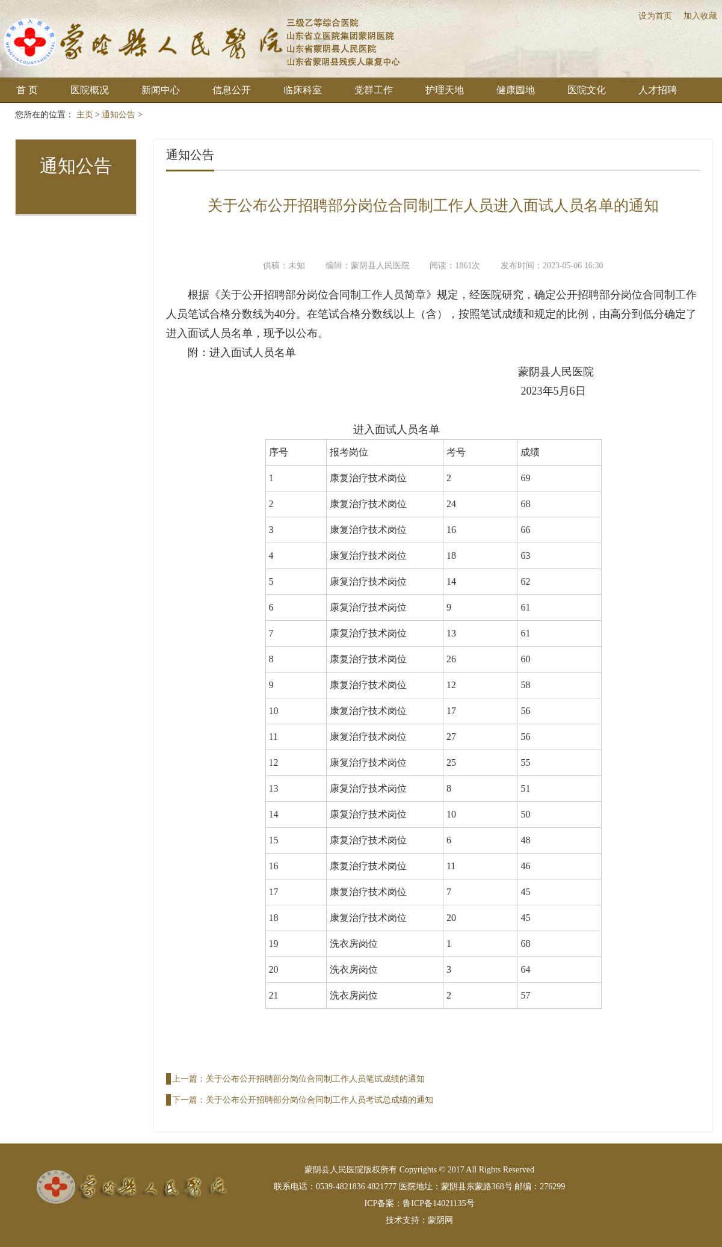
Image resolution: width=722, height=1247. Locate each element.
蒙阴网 (440, 1220)
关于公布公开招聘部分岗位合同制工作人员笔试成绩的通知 (315, 1078)
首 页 (27, 90)
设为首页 (655, 15)
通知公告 (118, 114)
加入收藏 (700, 15)
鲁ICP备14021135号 (438, 1203)
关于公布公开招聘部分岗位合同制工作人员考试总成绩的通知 (319, 1099)
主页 (84, 114)
